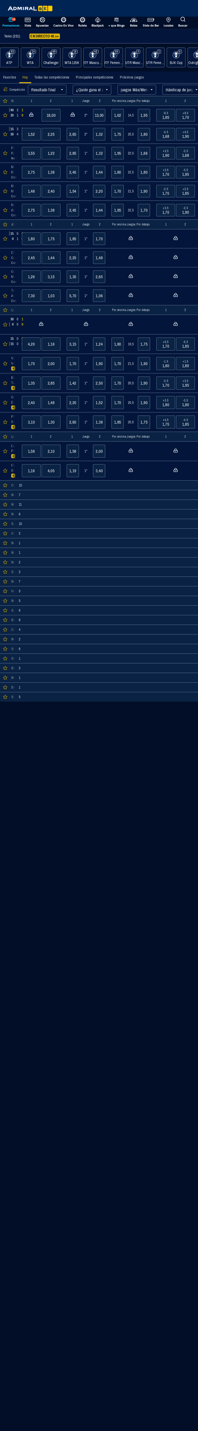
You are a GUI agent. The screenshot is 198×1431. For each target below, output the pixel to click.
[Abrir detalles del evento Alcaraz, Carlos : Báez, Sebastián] (13, 115)
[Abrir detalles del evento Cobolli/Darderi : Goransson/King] (13, 257)
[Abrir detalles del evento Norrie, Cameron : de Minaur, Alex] (13, 210)
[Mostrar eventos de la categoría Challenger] (51, 57)
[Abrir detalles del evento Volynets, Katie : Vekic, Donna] (13, 363)
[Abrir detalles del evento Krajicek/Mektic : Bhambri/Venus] (13, 238)
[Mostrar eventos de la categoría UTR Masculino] (134, 57)
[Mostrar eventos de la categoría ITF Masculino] (92, 57)
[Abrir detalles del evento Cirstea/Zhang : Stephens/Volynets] (13, 470)
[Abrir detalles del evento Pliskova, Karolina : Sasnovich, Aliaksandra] (13, 422)
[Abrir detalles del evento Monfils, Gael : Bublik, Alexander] (13, 172)
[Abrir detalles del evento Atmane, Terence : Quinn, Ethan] (13, 134)
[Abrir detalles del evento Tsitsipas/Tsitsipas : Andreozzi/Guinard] (13, 295)
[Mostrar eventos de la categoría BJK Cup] (176, 57)
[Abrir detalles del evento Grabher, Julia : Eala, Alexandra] (13, 402)
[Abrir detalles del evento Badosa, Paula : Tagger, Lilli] (13, 383)
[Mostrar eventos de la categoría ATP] (9, 57)
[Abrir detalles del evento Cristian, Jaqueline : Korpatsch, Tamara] (13, 324)
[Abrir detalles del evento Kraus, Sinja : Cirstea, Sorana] (13, 344)
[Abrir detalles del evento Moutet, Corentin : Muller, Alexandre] (13, 191)
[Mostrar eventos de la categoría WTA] (30, 57)
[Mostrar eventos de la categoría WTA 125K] (72, 57)
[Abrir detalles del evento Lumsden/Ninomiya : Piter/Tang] (13, 451)
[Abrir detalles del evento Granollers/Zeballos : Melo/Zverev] (13, 276)
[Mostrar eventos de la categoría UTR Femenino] (155, 57)
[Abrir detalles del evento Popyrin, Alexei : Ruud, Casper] (13, 153)
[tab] (9, 77)
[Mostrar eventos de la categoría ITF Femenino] (113, 57)
